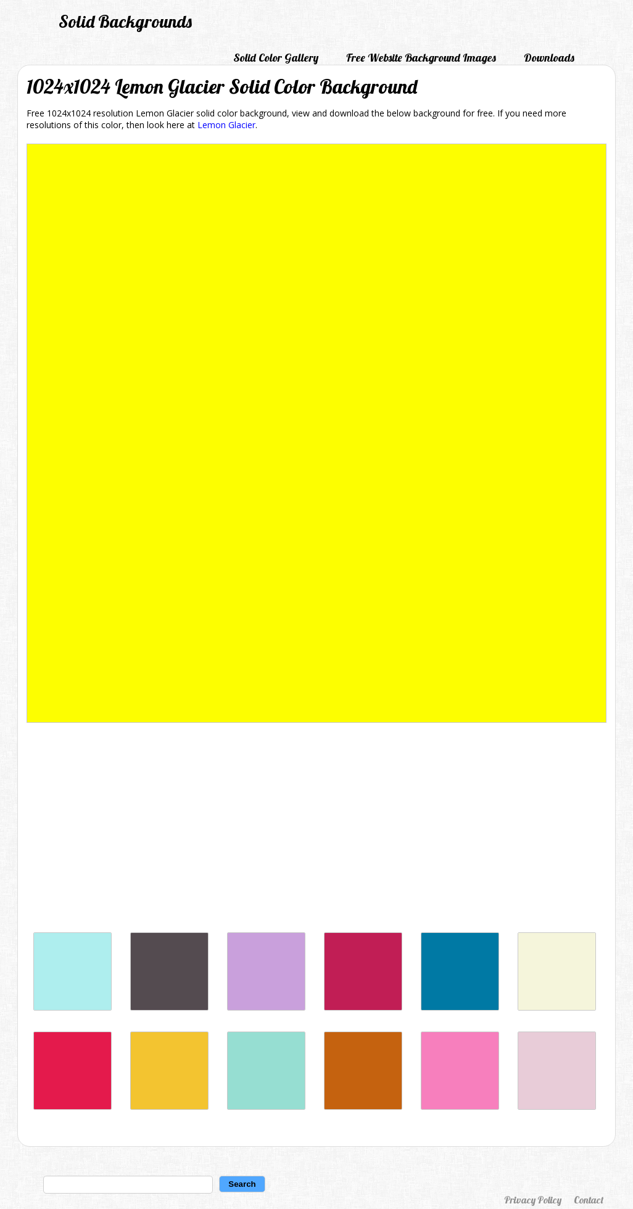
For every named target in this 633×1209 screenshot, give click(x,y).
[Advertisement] (316, 830)
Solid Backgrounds (125, 21)
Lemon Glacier (226, 125)
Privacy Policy (532, 1200)
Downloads (549, 58)
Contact (588, 1200)
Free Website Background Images (421, 58)
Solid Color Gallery (275, 58)
